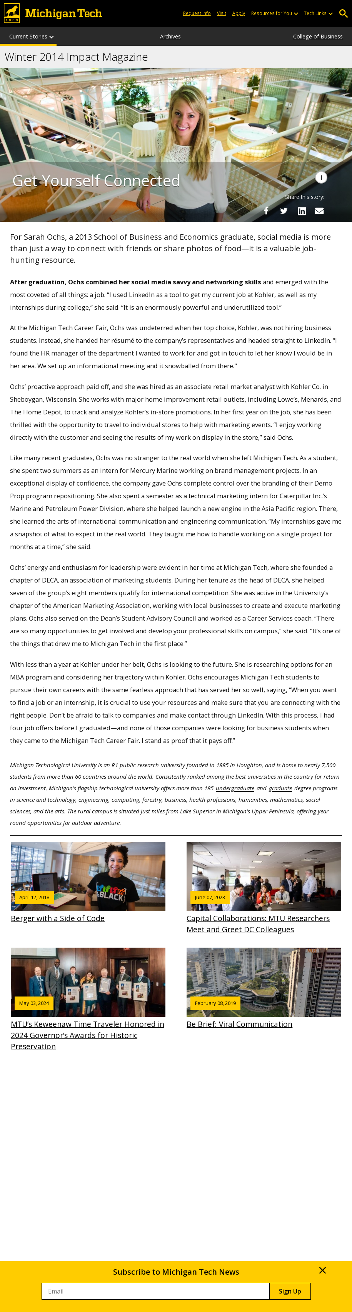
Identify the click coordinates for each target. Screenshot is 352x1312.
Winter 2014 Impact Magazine (76, 56)
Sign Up (290, 1291)
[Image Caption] (321, 177)
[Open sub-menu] (296, 13)
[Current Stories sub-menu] (52, 36)
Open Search (343, 13)
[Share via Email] (319, 211)
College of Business (318, 36)
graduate (280, 788)
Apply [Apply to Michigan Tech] (238, 13)
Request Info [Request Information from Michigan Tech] (197, 13)
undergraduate (235, 788)
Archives (170, 36)
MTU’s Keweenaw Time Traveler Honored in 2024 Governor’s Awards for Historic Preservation (88, 1000)
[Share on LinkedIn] (301, 211)
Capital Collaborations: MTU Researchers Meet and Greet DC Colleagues (264, 888)
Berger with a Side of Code (88, 882)
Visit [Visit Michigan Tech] (221, 13)
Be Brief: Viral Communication (264, 988)
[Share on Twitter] (284, 211)
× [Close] (322, 1270)
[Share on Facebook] (266, 211)
